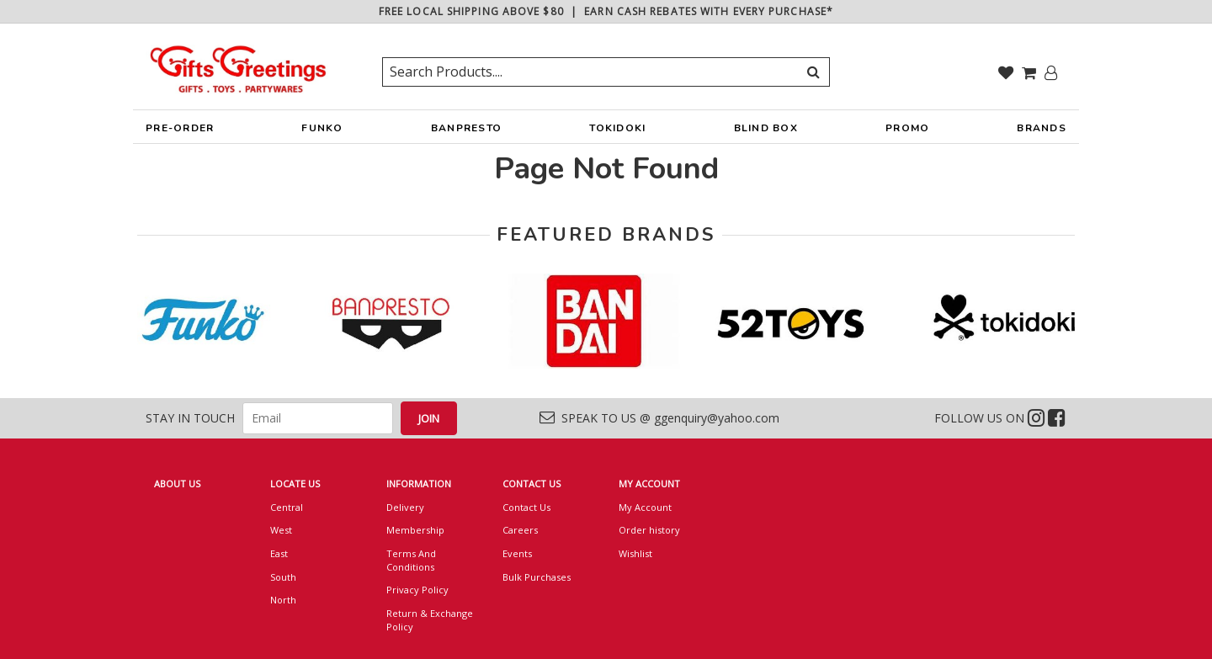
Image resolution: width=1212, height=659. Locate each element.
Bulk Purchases (536, 577)
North (283, 599)
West (281, 529)
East (279, 553)
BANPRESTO (466, 132)
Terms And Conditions (411, 560)
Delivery (405, 507)
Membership (415, 529)
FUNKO (322, 132)
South (283, 577)
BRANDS (1041, 132)
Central (286, 507)
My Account (645, 507)
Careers (520, 529)
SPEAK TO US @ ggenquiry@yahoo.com (659, 418)
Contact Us (526, 507)
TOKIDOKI (617, 132)
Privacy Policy (417, 589)
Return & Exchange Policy (429, 620)
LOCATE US (295, 483)
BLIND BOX (766, 128)
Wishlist (635, 553)
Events (517, 553)
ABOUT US (177, 483)
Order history (649, 529)
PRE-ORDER (180, 132)
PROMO (907, 128)
